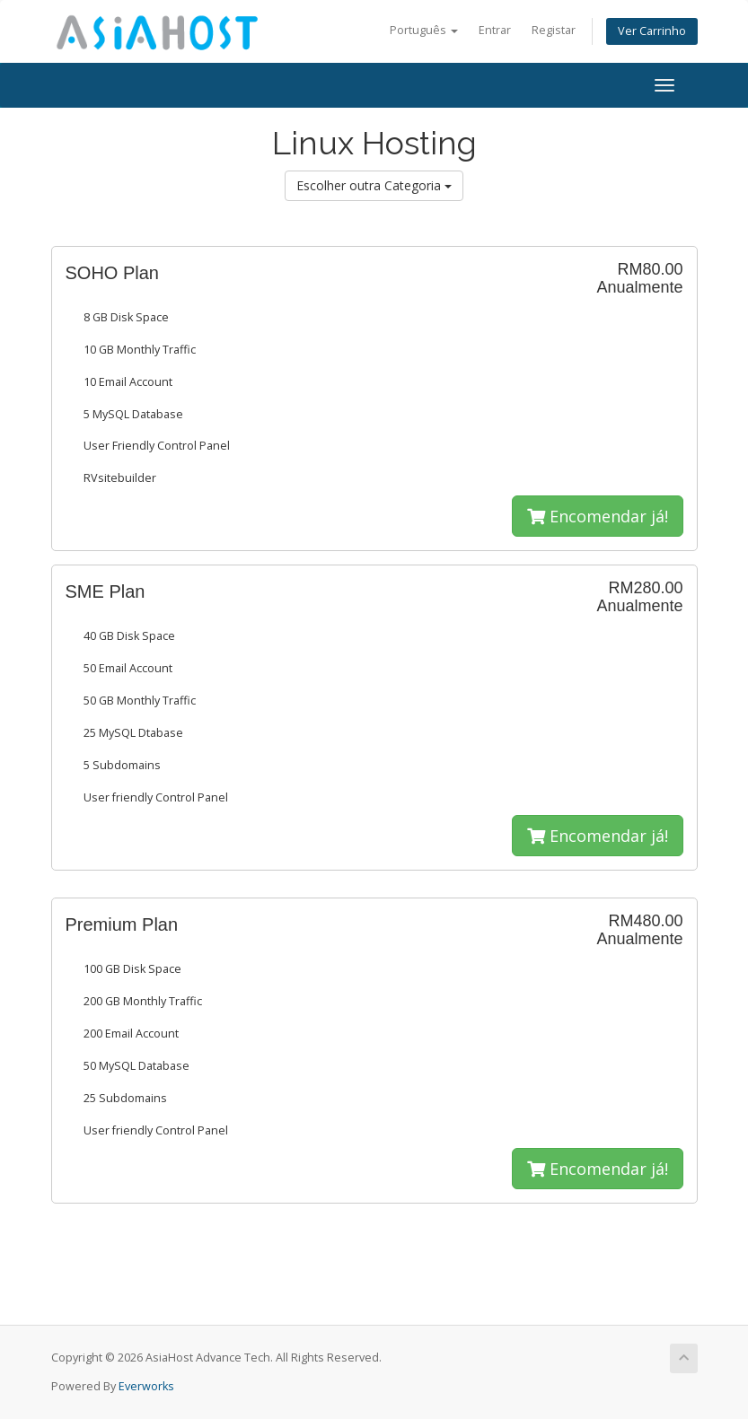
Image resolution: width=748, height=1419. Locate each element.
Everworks (146, 1386)
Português (424, 30)
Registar (554, 30)
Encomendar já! (597, 516)
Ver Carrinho (652, 31)
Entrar (495, 30)
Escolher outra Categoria (374, 185)
